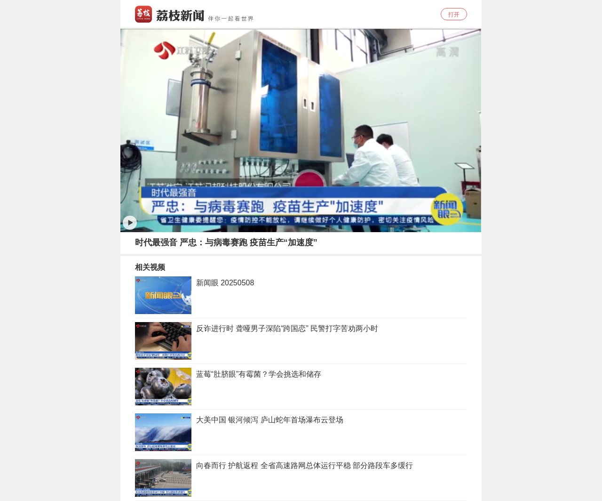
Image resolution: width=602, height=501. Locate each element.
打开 (453, 14)
